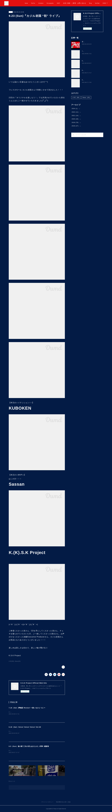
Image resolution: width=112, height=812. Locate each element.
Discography (57, 3)
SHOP (66, 3)
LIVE (10, 12)
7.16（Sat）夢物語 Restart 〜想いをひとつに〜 (27, 708)
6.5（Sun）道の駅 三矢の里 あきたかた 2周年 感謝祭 (29, 746)
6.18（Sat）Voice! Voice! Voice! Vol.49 (25, 727)
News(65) (18, 661)
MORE (104, 3)
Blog (98, 3)
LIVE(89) (11, 661)
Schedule (48, 3)
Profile (41, 3)
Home (34, 3)
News (86, 97)
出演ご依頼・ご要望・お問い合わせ (82, 3)
